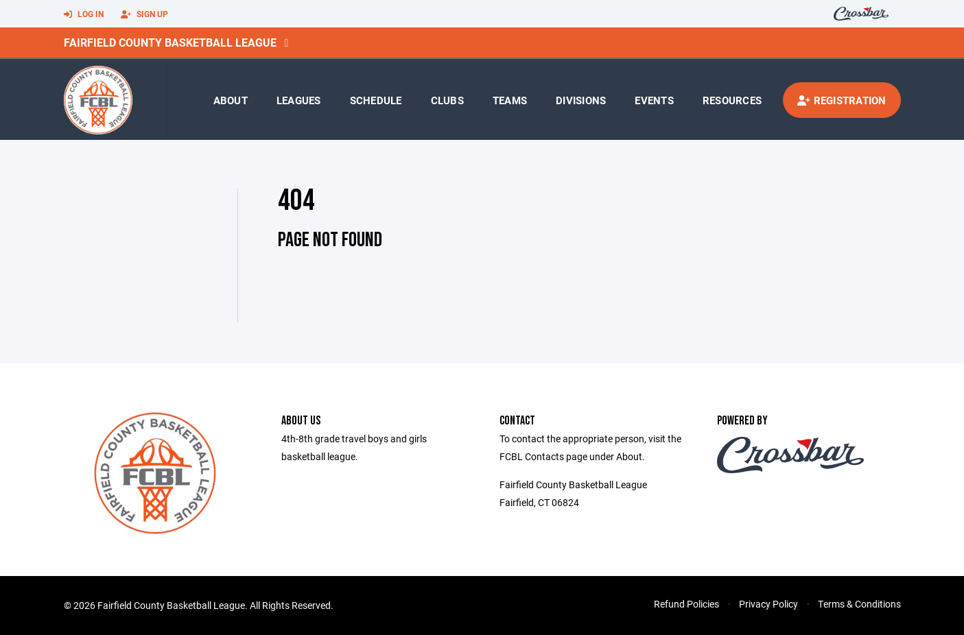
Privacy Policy (768, 603)
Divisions (581, 100)
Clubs (447, 100)
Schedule (376, 100)
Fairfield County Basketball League (170, 42)
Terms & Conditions (859, 603)
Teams (510, 100)
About (230, 100)
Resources (732, 100)
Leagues (299, 100)
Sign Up (144, 14)
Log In (84, 14)
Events (654, 100)
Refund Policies (686, 603)
